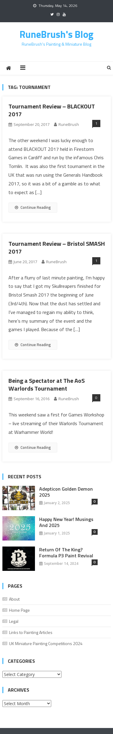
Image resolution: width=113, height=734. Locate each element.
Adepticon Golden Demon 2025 (66, 492)
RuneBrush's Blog (56, 34)
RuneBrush (68, 124)
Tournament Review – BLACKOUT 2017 (51, 110)
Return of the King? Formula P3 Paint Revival (66, 553)
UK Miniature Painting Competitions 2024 (46, 643)
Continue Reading (33, 207)
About (14, 599)
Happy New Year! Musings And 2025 (66, 522)
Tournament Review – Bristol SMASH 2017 (56, 247)
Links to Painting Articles (30, 632)
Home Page (19, 610)
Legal (13, 621)
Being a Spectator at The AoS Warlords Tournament (46, 384)
